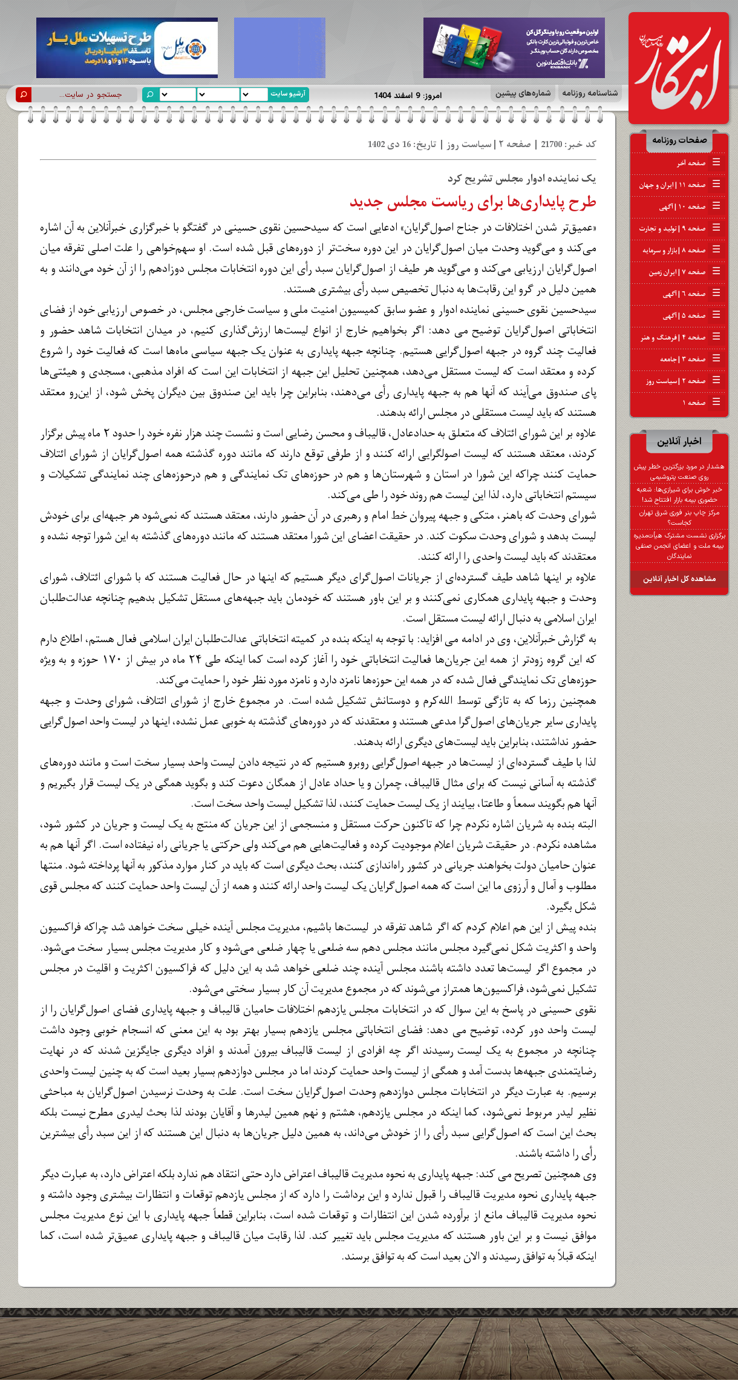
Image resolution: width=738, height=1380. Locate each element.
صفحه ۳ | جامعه (692, 359)
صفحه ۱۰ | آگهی (692, 207)
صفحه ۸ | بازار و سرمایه (683, 250)
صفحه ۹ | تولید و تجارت (682, 229)
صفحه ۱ (703, 403)
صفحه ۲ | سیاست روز (685, 381)
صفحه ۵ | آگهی (694, 316)
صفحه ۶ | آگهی (694, 294)
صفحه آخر (700, 163)
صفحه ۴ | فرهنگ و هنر (683, 338)
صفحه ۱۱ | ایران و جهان (682, 185)
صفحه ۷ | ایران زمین (687, 272)
